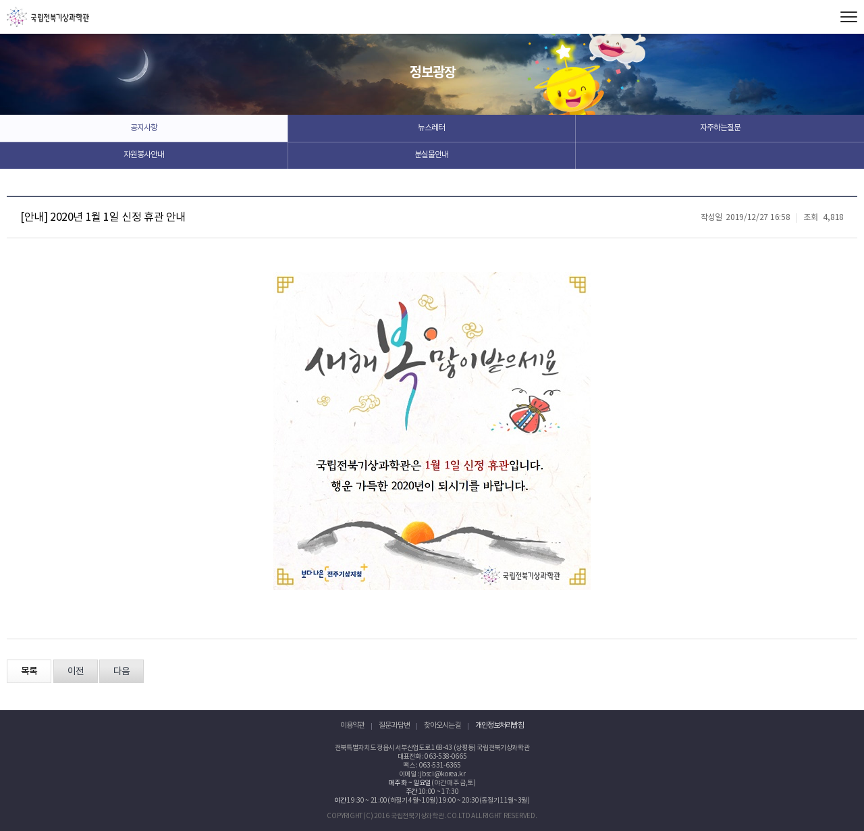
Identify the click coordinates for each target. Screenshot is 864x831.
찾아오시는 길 (442, 725)
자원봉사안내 (144, 155)
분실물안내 (431, 155)
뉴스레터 (431, 128)
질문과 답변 (394, 725)
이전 (76, 671)
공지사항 (143, 128)
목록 (29, 671)
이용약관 (352, 725)
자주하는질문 (720, 128)
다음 (121, 671)
